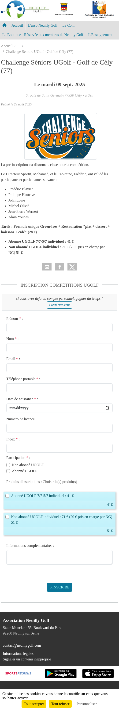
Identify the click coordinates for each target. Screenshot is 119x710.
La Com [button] (68, 25)
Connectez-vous (59, 305)
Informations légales (18, 654)
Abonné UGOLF (24, 471)
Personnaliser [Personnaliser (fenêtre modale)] (87, 704)
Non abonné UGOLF (28, 465)
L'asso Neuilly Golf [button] (43, 25)
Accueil (17, 25)
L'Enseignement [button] (100, 35)
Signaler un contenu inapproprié (27, 659)
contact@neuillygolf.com (22, 645)
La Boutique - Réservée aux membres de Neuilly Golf (42, 35)
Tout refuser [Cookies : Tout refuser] (60, 704)
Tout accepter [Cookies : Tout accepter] (34, 704)
